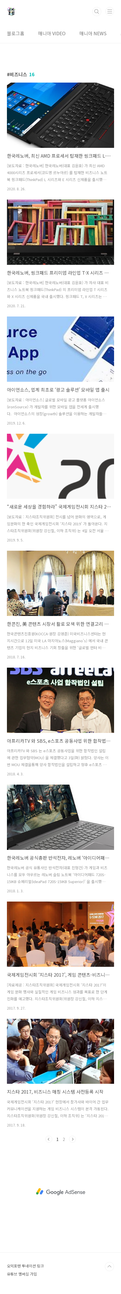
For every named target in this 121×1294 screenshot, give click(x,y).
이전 (48, 1139)
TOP (109, 1266)
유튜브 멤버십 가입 (22, 1274)
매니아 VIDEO (52, 33)
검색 (96, 11)
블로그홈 (15, 33)
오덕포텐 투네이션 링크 (25, 1266)
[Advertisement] (60, 1191)
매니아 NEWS (93, 33)
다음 (72, 1139)
